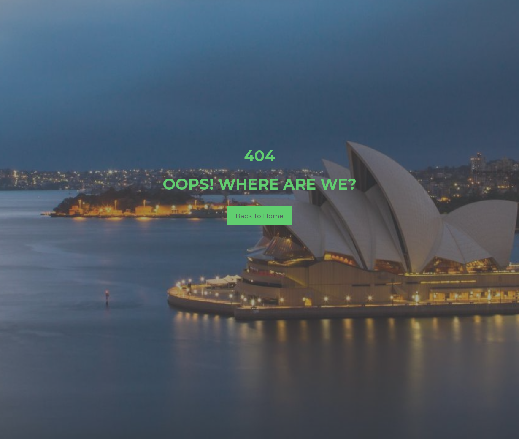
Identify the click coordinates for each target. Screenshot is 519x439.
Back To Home (259, 216)
